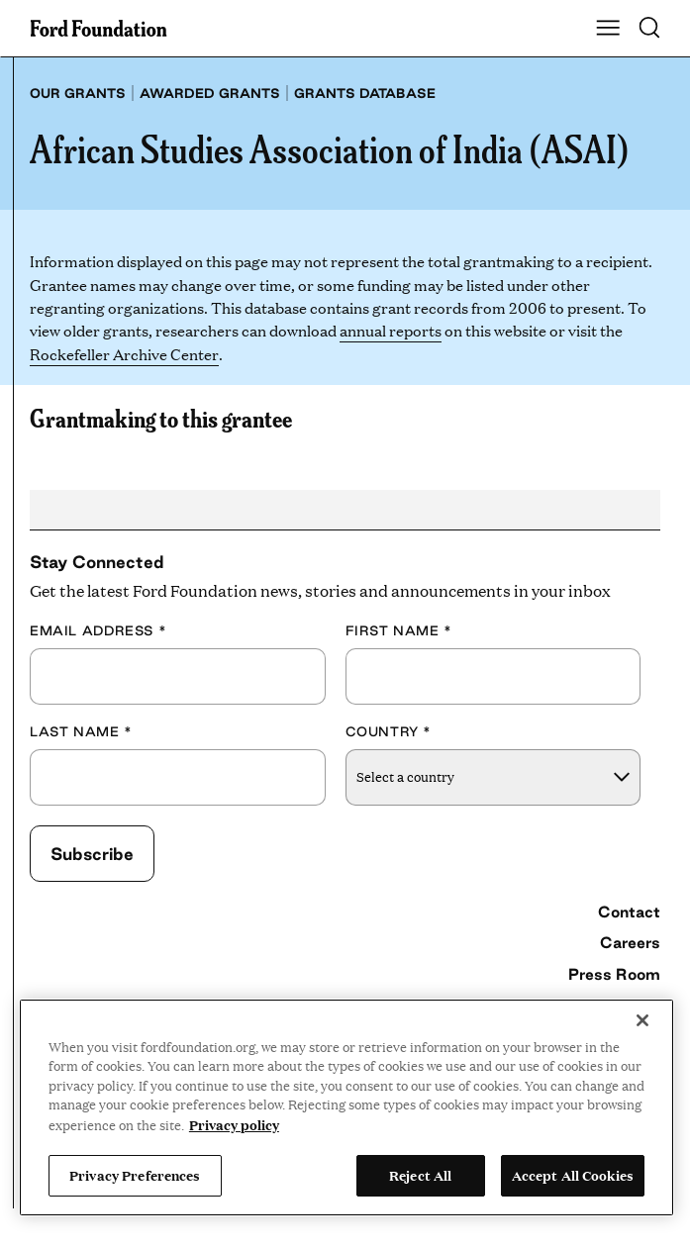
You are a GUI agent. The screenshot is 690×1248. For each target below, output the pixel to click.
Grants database (365, 93)
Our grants (78, 93)
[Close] (642, 1020)
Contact (629, 911)
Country (389, 731)
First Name (398, 630)
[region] (346, 1107)
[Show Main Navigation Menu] (608, 28)
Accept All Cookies (573, 1175)
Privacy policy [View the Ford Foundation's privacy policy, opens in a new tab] (234, 1124)
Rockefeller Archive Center (124, 353)
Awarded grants (210, 93)
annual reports (391, 330)
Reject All (420, 1175)
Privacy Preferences (134, 1175)
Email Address (98, 630)
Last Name (81, 731)
